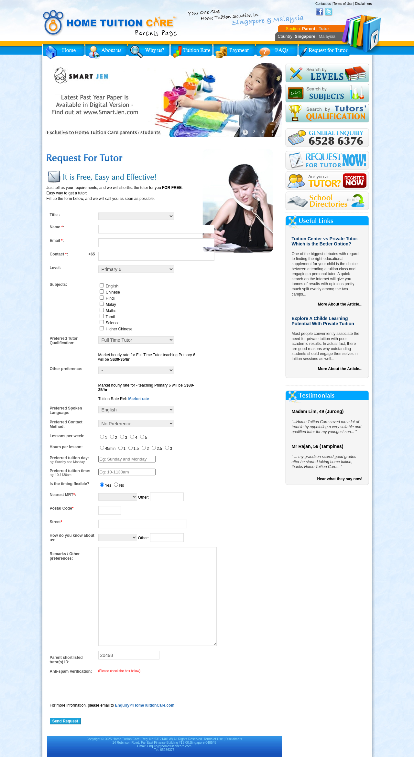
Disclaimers (363, 3)
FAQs (277, 51)
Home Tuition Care (126, 739)
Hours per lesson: (66, 447)
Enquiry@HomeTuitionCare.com (145, 705)
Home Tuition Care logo (110, 23)
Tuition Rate (191, 51)
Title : (55, 215)
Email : (57, 240)
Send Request (65, 721)
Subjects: (58, 284)
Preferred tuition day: (69, 458)
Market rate (138, 399)
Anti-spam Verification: (71, 671)
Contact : (59, 254)
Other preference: (66, 369)
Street (56, 522)
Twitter (328, 12)
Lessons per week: (67, 436)
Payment (234, 51)
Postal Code (62, 508)
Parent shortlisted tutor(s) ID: (66, 659)
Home (63, 51)
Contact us (323, 3)
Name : (57, 227)
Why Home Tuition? (149, 51)
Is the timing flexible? (70, 484)
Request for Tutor (324, 51)
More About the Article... (340, 304)
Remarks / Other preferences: (65, 556)
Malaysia (327, 36)
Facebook (319, 12)
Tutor (324, 28)
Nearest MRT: (63, 495)
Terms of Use (343, 3)
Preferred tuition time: (70, 471)
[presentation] (99, 686)
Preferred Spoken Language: (66, 410)
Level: (55, 267)
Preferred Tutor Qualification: (64, 340)
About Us (106, 51)
